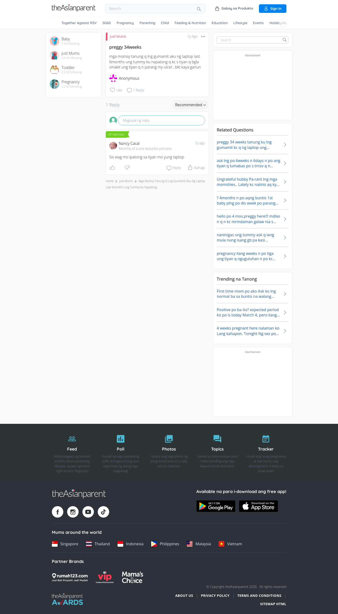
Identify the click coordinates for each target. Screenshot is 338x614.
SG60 (106, 23)
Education (220, 23)
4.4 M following (72, 58)
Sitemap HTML (273, 604)
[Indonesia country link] (131, 544)
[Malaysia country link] (199, 544)
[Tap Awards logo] (67, 599)
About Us (184, 595)
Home (110, 181)
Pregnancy (125, 23)
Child (165, 23)
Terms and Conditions (259, 595)
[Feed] (72, 452)
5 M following (71, 44)
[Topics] (217, 452)
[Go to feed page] (74, 10)
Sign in (273, 8)
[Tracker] (266, 452)
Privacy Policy (215, 595)
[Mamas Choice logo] (132, 577)
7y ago (200, 143)
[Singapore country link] (65, 544)
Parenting (147, 23)
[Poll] (120, 452)
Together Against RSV (79, 23)
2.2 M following (72, 72)
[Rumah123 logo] (70, 577)
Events (258, 23)
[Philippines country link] (165, 544)
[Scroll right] (282, 23)
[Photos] (169, 452)
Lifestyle (240, 23)
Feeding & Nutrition (190, 23)
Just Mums (118, 36)
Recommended (190, 104)
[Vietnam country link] (230, 544)
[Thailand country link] (98, 544)
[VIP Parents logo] (104, 577)
